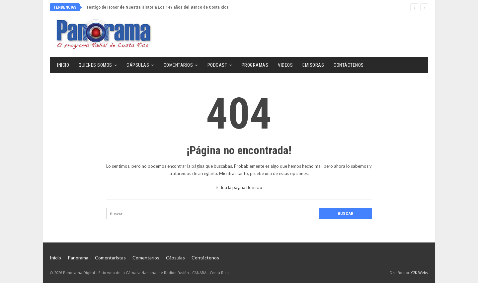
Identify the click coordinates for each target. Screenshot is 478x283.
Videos (285, 65)
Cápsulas (137, 65)
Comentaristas (110, 257)
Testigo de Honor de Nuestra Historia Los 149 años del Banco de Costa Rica (157, 7)
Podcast (217, 65)
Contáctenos (349, 65)
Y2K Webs (419, 272)
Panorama (78, 257)
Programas (255, 65)
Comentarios (178, 65)
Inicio (63, 65)
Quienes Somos (95, 65)
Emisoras (313, 65)
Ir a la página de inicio (239, 187)
